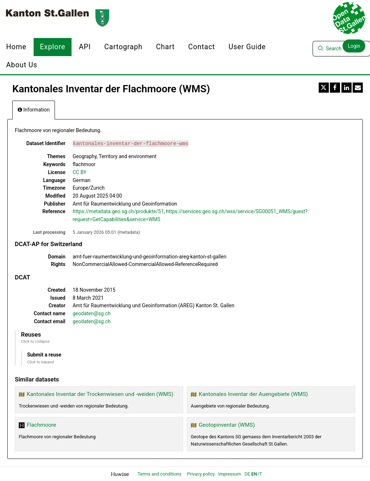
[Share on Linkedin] (346, 88)
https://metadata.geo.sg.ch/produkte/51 (118, 211)
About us (21, 65)
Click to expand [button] (40, 362)
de (247, 474)
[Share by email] (358, 88)
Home (16, 47)
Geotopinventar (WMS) (227, 425)
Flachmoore (41, 425)
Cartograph (123, 47)
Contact (201, 47)
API (85, 47)
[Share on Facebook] (335, 88)
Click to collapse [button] (35, 341)
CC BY (79, 172)
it (260, 474)
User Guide (247, 47)
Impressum (229, 474)
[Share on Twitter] (324, 88)
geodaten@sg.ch (92, 313)
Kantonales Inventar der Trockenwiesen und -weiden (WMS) (100, 394)
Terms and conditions (160, 474)
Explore (52, 47)
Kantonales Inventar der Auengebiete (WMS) (253, 394)
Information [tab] (34, 110)
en (254, 474)
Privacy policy (201, 474)
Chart (165, 47)
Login (354, 46)
